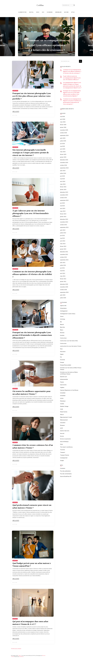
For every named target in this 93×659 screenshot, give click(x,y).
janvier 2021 (63, 281)
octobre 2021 (63, 257)
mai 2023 (62, 205)
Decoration (62, 351)
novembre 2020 (64, 287)
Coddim (40, 5)
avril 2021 (62, 273)
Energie (62, 362)
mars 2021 (62, 276)
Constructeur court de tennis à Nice (69, 340)
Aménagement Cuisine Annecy (67, 313)
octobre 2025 (63, 132)
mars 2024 (62, 184)
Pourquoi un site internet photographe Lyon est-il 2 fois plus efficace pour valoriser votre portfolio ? (31, 96)
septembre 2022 (64, 227)
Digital (31, 12)
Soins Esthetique (64, 441)
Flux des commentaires (66, 473)
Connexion (62, 468)
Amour (62, 316)
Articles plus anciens (16, 648)
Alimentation (22, 12)
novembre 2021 (64, 254)
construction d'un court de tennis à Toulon (70, 346)
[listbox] (46, 35)
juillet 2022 (63, 233)
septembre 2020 (64, 292)
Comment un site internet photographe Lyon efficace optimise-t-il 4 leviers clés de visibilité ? (32, 274)
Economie (50, 12)
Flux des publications (65, 471)
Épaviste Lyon (63, 376)
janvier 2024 (63, 189)
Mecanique (62, 401)
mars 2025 (62, 151)
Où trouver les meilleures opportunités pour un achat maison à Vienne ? (31, 393)
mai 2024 (62, 178)
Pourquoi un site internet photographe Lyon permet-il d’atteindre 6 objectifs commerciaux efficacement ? (31, 335)
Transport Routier (64, 455)
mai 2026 (62, 116)
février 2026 (63, 124)
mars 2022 (62, 243)
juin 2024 (62, 176)
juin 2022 (62, 235)
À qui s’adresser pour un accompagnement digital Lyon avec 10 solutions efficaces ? (72, 78)
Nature (66, 12)
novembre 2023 (64, 195)
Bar (61, 322)
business (62, 335)
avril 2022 (62, 241)
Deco (37, 12)
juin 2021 (62, 268)
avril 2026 (62, 119)
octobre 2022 (63, 224)
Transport (62, 452)
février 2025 (63, 154)
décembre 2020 (64, 284)
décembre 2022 (64, 219)
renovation (62, 422)
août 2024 (62, 170)
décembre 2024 (64, 160)
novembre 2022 (64, 222)
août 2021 (62, 262)
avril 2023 (62, 208)
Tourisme (62, 449)
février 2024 (63, 187)
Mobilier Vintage (64, 406)
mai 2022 (62, 238)
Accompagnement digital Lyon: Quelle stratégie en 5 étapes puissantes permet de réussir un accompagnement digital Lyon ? (72, 85)
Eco (43, 12)
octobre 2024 (63, 165)
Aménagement (63, 311)
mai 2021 (62, 270)
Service (62, 436)
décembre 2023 (64, 192)
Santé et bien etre (64, 430)
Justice (61, 398)
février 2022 (63, 246)
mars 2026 (62, 122)
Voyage (62, 460)
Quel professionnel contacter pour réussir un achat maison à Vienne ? (29, 506)
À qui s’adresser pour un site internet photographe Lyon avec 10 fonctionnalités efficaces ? (30, 213)
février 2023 (63, 214)
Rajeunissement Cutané (66, 417)
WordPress (21, 656)
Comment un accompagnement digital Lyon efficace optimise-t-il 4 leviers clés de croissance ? (46, 40)
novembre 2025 (64, 130)
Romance (62, 425)
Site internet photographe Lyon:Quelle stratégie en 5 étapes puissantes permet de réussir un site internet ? (31, 152)
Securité (62, 433)
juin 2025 (62, 143)
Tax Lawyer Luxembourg (66, 447)
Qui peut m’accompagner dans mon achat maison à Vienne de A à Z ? (32, 623)
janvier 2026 (63, 127)
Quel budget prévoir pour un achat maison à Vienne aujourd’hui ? (29, 565)
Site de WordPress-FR (65, 476)
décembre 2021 (64, 251)
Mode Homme (63, 412)
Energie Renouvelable (65, 365)
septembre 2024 (64, 168)
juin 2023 (62, 203)
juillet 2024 (63, 173)
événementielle (64, 379)
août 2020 (62, 295)
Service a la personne (65, 439)
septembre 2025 (64, 135)
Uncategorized (63, 458)
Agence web (46, 26)
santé (61, 428)
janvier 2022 (63, 249)
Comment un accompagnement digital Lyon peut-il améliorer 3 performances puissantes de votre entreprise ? (72, 101)
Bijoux (61, 330)
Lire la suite (15, 111)
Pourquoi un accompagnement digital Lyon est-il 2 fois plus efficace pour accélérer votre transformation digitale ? (72, 93)
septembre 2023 (64, 200)
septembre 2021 (64, 260)
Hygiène (62, 387)
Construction (63, 343)
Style (73, 12)
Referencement (64, 420)
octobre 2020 (63, 289)
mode (61, 409)
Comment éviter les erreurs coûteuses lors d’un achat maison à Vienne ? (30, 446)
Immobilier (58, 12)
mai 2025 (62, 146)
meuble (62, 403)
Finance (62, 382)
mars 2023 (62, 211)
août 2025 (62, 138)
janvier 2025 (63, 157)
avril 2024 (62, 181)
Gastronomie (63, 384)
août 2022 (62, 230)
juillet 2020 (63, 297)
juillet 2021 (63, 265)
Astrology (62, 319)
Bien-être (62, 327)
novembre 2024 (64, 162)
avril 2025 (62, 149)
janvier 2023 (63, 216)
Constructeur (63, 338)
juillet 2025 (63, 141)
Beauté (62, 324)
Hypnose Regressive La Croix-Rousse (69, 390)
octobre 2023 (63, 197)
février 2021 (63, 279)
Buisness (62, 332)
